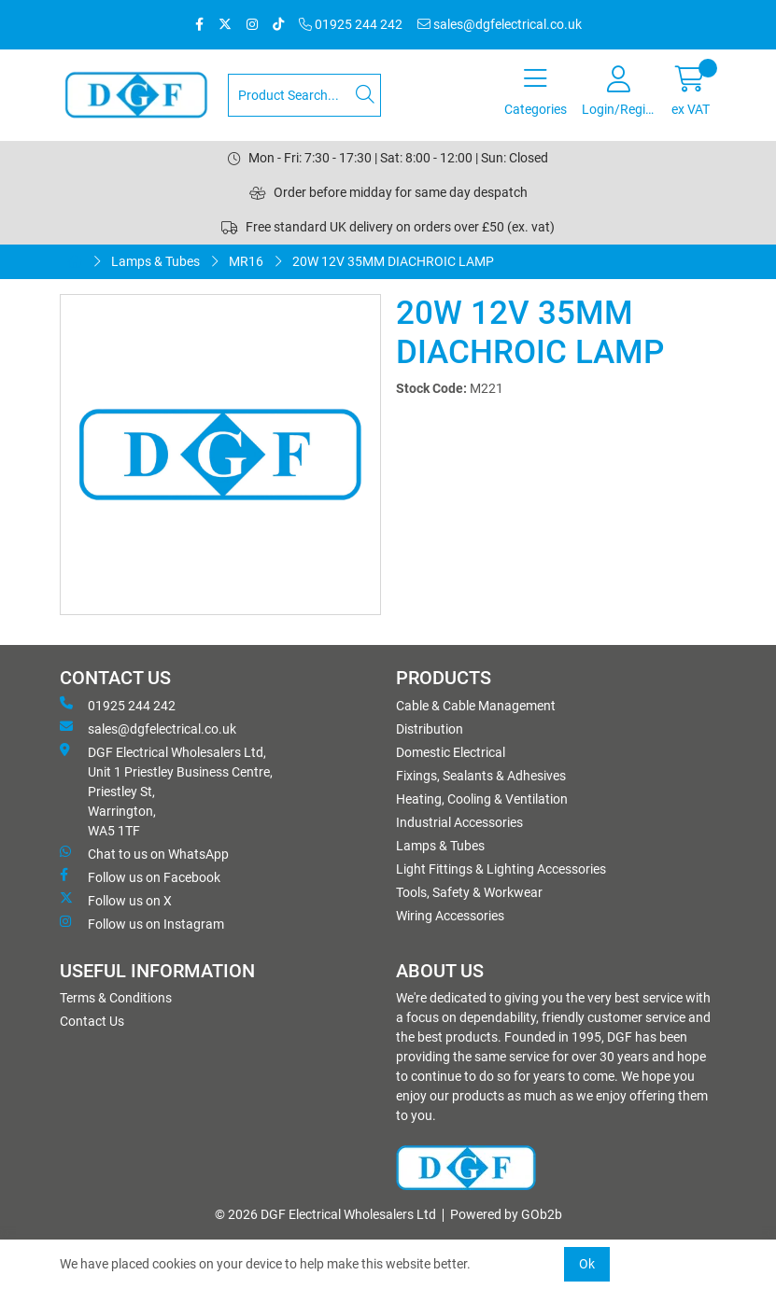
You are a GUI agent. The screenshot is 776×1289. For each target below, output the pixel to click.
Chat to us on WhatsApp (144, 853)
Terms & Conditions (116, 997)
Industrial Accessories (459, 822)
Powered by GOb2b (506, 1214)
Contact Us (92, 1021)
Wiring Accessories (450, 915)
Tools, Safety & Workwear (469, 892)
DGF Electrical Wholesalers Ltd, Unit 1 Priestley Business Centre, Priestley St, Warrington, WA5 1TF (166, 790)
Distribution (429, 729)
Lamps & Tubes (155, 261)
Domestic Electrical (450, 752)
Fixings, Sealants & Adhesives (481, 775)
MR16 (246, 261)
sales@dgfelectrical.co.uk (499, 24)
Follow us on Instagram (142, 923)
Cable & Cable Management (476, 705)
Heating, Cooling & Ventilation (482, 799)
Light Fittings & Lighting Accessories (501, 869)
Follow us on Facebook (140, 876)
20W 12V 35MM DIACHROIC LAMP (393, 261)
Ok (587, 1263)
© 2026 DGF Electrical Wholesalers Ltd (325, 1214)
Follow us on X (116, 899)
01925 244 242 (350, 24)
